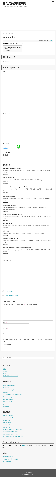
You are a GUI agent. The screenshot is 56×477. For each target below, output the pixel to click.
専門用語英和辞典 (14, 3)
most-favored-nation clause (10, 432)
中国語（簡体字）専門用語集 (10, 459)
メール (5, 328)
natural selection (8, 178)
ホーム (25, 472)
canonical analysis (9, 196)
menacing (6, 392)
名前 (5, 322)
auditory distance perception (12, 214)
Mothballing (6, 427)
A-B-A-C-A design (7, 401)
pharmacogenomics (9, 205)
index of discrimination (10, 238)
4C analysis (6, 387)
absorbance (6, 406)
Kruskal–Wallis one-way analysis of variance (17, 248)
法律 (4, 373)
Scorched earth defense (10, 295)
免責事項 (24, 445)
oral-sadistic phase (8, 399)
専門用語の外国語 (8, 457)
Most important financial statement (13, 436)
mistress (6, 231)
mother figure (7, 422)
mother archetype (8, 425)
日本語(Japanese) (9, 50)
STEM (4, 369)
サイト (5, 334)
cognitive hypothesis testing (12, 168)
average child (7, 223)
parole (5, 404)
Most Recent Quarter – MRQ (10, 434)
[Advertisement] (28, 19)
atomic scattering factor (9, 390)
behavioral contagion (9, 385)
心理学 (50, 41)
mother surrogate (8, 415)
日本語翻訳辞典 (7, 461)
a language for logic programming (12, 394)
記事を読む (5, 174)
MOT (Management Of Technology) (12, 429)
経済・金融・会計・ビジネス (10, 376)
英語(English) (8, 48)
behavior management (9, 397)
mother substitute (8, 418)
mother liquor (7, 420)
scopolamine (7, 291)
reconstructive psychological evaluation (16, 187)
